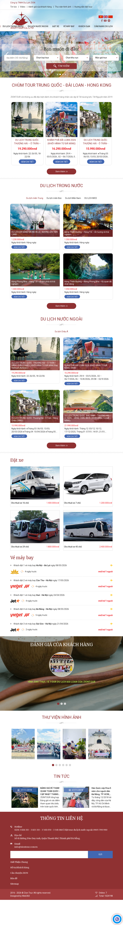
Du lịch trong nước (61, 189)
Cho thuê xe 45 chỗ (69, 547)
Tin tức (16, 7)
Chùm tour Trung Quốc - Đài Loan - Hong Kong (61, 87)
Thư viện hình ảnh (65, 7)
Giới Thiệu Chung (19, 866)
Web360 (26, 900)
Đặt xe (16, 460)
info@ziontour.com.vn (26, 850)
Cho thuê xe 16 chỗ (16, 503)
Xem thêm (61, 175)
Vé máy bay (22, 557)
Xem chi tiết (27, 164)
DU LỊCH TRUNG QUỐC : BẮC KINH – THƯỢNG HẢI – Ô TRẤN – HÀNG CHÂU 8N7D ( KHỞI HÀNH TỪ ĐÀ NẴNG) (87, 422)
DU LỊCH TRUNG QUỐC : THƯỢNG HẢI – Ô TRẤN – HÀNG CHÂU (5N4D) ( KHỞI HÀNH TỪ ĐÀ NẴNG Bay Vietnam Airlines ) (34, 369)
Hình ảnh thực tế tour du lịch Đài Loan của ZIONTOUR (61, 691)
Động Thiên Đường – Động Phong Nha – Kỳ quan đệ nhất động (88, 286)
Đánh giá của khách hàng (42, 7)
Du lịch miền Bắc (54, 198)
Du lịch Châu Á (61, 331)
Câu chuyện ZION (19, 876)
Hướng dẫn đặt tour (86, 7)
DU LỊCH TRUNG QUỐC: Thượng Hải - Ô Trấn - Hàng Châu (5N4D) (95, 146)
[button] (57, 74)
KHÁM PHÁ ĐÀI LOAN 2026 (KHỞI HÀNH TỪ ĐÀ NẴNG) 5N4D (61, 146)
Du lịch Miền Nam (73, 198)
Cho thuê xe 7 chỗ (68, 503)
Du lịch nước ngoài (61, 322)
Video (25, 7)
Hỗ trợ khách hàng (19, 871)
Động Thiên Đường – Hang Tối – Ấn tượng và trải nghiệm (86, 237)
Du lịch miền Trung (34, 198)
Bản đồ (13, 882)
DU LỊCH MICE (90, 198)
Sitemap (14, 887)
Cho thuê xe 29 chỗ (16, 547)
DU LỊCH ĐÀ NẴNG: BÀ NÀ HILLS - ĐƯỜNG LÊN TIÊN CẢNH (34, 237)
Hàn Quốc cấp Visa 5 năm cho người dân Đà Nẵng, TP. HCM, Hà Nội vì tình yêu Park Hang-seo (101, 798)
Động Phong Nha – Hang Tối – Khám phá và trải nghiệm (33, 286)
